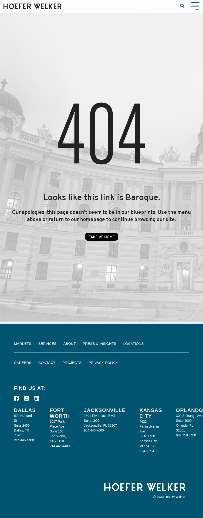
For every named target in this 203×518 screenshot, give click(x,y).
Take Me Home (102, 237)
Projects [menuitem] (71, 363)
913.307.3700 (149, 451)
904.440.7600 (94, 430)
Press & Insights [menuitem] (99, 343)
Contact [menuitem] (46, 363)
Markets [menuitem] (22, 343)
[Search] (182, 6)
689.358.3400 (186, 435)
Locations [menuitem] (133, 343)
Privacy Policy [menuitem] (103, 363)
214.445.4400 (24, 440)
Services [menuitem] (47, 343)
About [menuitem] (69, 343)
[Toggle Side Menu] (195, 5)
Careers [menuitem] (22, 363)
